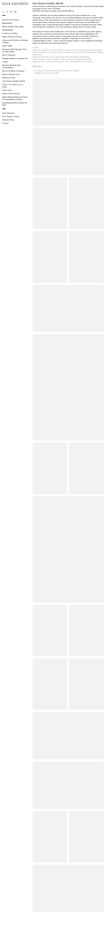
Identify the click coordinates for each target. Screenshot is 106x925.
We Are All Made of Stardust (13, 71)
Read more (37, 66)
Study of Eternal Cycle (11, 74)
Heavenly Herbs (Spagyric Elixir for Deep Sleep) (14, 50)
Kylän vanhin (7, 90)
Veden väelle (7, 46)
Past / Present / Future (10, 116)
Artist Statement (8, 113)
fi (7, 12)
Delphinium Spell (8, 78)
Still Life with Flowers (10, 20)
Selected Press (8, 120)
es (11, 12)
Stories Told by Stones (11, 94)
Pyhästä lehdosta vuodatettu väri (15, 58)
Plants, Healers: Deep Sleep (13, 27)
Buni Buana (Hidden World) (14, 81)
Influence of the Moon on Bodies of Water (15, 41)
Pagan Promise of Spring (11, 37)
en (3, 12)
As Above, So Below (10, 33)
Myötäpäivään (7, 30)
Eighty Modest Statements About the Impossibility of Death (15, 98)
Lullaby (5, 62)
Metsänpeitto (7, 23)
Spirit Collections (8, 55)
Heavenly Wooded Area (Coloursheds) (11, 66)
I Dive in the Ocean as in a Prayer (12, 85)
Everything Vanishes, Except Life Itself (14, 104)
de (15, 12)
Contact (5, 123)
